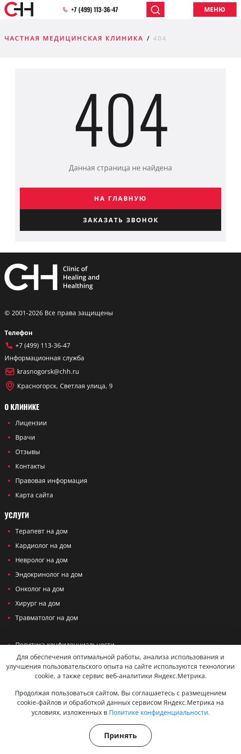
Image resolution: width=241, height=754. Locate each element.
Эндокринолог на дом (48, 574)
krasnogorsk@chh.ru (42, 371)
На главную (120, 198)
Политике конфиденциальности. (159, 712)
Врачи (25, 437)
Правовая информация (51, 480)
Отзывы (27, 451)
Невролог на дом (41, 560)
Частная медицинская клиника (74, 38)
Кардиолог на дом (43, 545)
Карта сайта (34, 495)
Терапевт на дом (41, 531)
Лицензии (31, 422)
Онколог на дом (39, 588)
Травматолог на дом (46, 617)
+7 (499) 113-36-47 (90, 9)
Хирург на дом (37, 603)
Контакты (30, 466)
